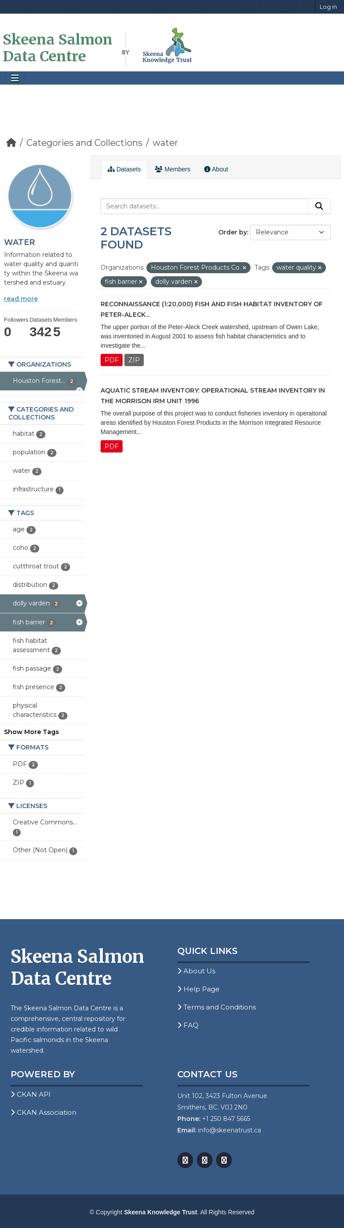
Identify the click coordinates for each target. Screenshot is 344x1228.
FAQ (187, 1025)
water (165, 142)
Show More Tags (31, 732)
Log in (328, 6)
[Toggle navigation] (15, 78)
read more (21, 299)
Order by (232, 232)
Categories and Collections (84, 142)
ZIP (134, 360)
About (216, 169)
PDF (112, 360)
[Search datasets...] (204, 206)
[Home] (11, 142)
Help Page (198, 989)
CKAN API (31, 1094)
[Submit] (319, 206)
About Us (196, 971)
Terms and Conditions (216, 1007)
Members (172, 169)
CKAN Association (43, 1112)
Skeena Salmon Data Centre (57, 48)
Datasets (124, 169)
